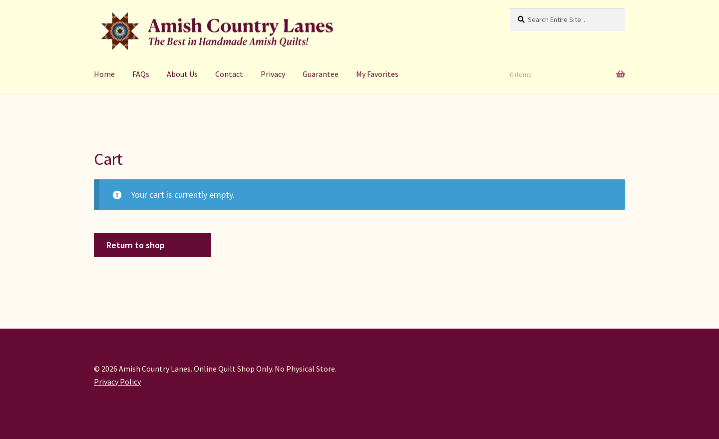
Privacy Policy (117, 382)
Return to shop (135, 245)
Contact (229, 74)
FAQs (140, 74)
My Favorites (377, 74)
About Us (182, 74)
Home (104, 74)
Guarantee (321, 74)
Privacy (273, 74)
